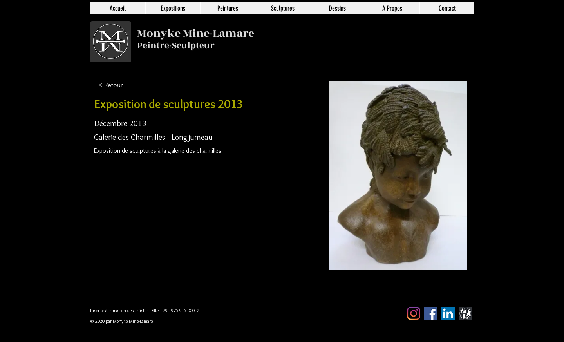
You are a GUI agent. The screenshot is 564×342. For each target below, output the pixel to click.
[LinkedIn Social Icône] (448, 313)
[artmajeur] (465, 313)
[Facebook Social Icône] (430, 313)
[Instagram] (413, 313)
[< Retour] (124, 85)
